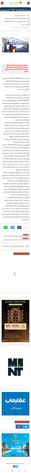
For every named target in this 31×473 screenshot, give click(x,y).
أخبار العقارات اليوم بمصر (19, 15)
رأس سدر (6, 246)
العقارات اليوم (9, 463)
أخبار (28, 15)
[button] (19, 227)
